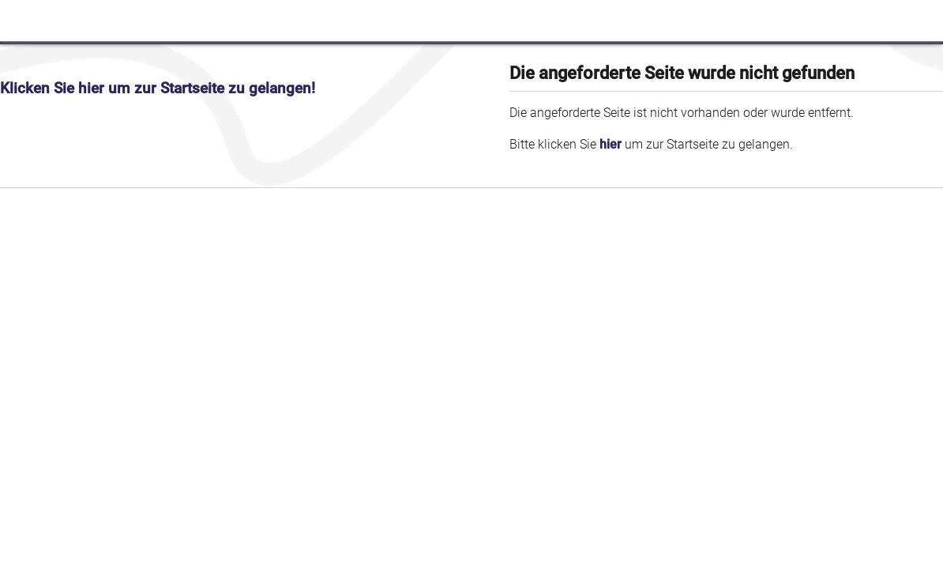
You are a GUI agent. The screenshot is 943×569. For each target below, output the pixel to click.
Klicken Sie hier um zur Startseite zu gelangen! (157, 88)
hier (610, 144)
